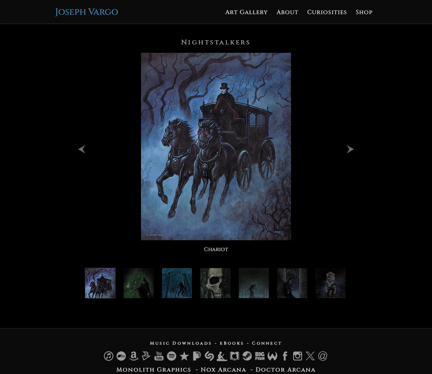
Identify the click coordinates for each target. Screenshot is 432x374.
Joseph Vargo (86, 12)
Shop (364, 12)
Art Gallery (246, 12)
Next (348, 148)
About (287, 12)
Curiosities (327, 12)
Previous (83, 148)
